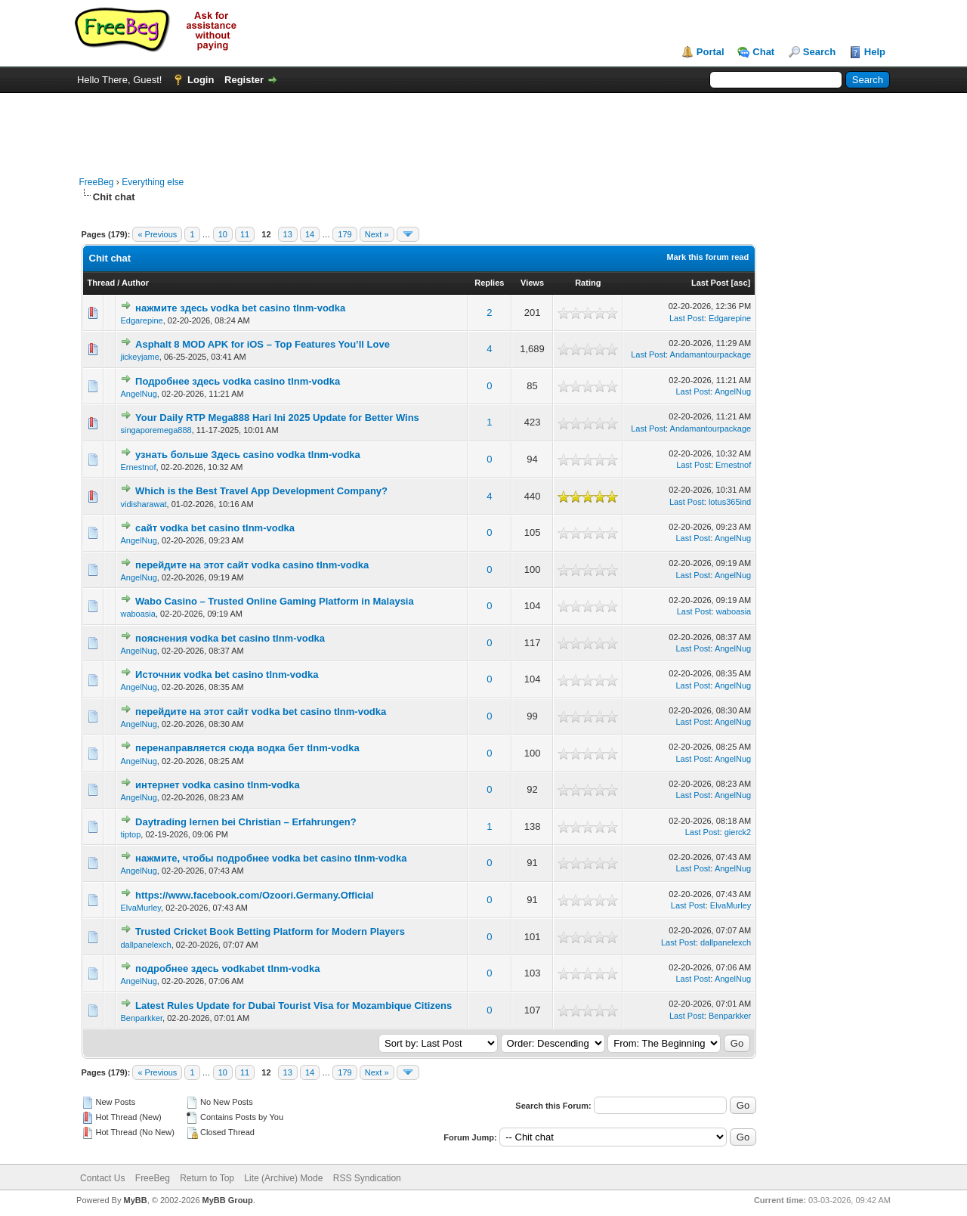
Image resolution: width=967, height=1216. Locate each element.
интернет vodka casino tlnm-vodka (217, 785)
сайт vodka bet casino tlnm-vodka (215, 528)
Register (244, 79)
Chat (763, 51)
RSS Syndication (367, 1178)
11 (244, 234)
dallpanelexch (145, 944)
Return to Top (207, 1178)
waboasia (137, 613)
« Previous (157, 234)
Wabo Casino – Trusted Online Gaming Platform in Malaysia (274, 601)
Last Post (710, 282)
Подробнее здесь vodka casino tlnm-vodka (237, 381)
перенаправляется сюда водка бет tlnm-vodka (247, 747)
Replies (489, 282)
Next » (377, 234)
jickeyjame (139, 356)
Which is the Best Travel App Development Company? (261, 491)
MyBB (135, 1200)
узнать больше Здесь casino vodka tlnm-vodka (247, 454)
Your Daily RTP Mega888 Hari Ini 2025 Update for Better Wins (277, 417)
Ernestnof (138, 467)
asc (740, 282)
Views (532, 282)
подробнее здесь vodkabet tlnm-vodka (227, 968)
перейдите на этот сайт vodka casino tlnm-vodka (252, 565)
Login (200, 79)
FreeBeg (96, 182)
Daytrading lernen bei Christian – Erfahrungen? (246, 822)
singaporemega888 (155, 430)
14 (309, 234)
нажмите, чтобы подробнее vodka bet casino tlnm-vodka (270, 858)
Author (135, 282)
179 (344, 234)
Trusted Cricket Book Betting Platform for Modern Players (270, 931)
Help (874, 51)
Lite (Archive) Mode (283, 1178)
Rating (588, 282)
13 (287, 234)
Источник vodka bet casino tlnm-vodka (226, 674)
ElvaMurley (140, 907)
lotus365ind (730, 501)
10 (222, 234)
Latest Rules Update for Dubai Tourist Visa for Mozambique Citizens (293, 1005)
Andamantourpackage (711, 354)
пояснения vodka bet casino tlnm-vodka (230, 638)
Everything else (153, 182)
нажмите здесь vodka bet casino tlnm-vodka (240, 308)
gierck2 (737, 832)
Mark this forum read (707, 256)
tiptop (130, 834)
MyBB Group (227, 1200)
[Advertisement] (483, 127)
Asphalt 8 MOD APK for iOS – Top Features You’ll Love (262, 344)
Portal (710, 51)
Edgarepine (141, 320)
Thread (102, 282)
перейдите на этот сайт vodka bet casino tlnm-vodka (260, 711)
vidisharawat (143, 504)
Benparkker (141, 1018)
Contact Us (102, 1178)
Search (819, 51)
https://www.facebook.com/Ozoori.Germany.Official (254, 895)
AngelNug (138, 393)
